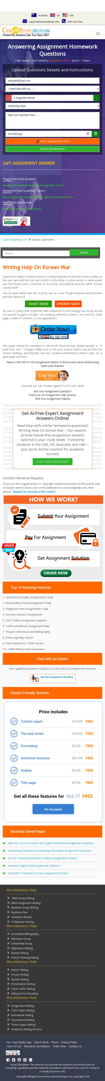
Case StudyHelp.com (15, 239)
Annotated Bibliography (23, 934)
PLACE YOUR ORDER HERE (53, 461)
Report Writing (17, 970)
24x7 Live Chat (72, 21)
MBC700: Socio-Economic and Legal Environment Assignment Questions (51, 843)
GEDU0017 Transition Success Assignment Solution (38, 873)
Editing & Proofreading (22, 993)
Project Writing (18, 974)
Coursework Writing (20, 1020)
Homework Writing (20, 1015)
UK (55, 15)
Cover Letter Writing (21, 988)
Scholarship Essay (19, 943)
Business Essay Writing (22, 907)
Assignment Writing (20, 1005)
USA (68, 15)
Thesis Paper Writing (21, 1024)
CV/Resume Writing (20, 922)
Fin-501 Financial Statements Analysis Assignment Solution (42, 858)
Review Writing (17, 953)
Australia (39, 15)
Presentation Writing (21, 984)
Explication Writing (20, 948)
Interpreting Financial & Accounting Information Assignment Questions (49, 850)
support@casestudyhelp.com (41, 21)
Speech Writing (18, 979)
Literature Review (19, 917)
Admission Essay (19, 938)
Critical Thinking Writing (23, 957)
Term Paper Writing (20, 1010)
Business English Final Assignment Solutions (34, 865)
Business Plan (17, 912)
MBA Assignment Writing (24, 903)
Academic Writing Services (24, 1029)
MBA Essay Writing (20, 898)
